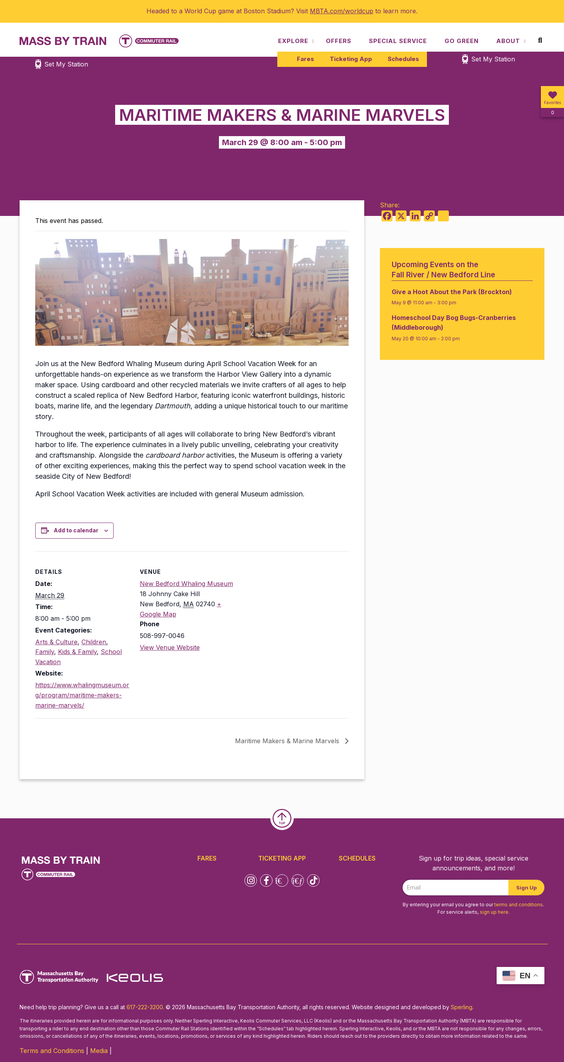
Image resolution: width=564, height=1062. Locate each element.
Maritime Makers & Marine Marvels (288, 741)
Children (93, 642)
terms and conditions (518, 904)
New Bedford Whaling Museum (186, 584)
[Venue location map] (285, 605)
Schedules (403, 59)
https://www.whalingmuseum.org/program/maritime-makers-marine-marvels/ (82, 695)
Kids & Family (77, 652)
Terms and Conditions (52, 1051)
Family (44, 652)
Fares (305, 59)
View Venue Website (170, 647)
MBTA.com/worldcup (341, 11)
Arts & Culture (56, 642)
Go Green (462, 41)
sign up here (494, 912)
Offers (338, 41)
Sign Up (526, 887)
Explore (293, 41)
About (508, 41)
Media (99, 1051)
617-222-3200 (145, 1007)
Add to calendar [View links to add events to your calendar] (76, 530)
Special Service (398, 41)
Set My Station (493, 59)
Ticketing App (351, 59)
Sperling (461, 1007)
